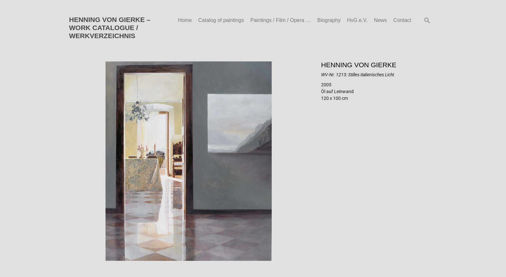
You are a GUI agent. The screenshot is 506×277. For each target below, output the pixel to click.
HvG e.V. (357, 20)
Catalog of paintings (221, 20)
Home (185, 20)
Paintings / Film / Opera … (280, 20)
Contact (402, 20)
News (380, 20)
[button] (427, 20)
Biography (328, 20)
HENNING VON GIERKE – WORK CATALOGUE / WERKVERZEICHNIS (109, 27)
